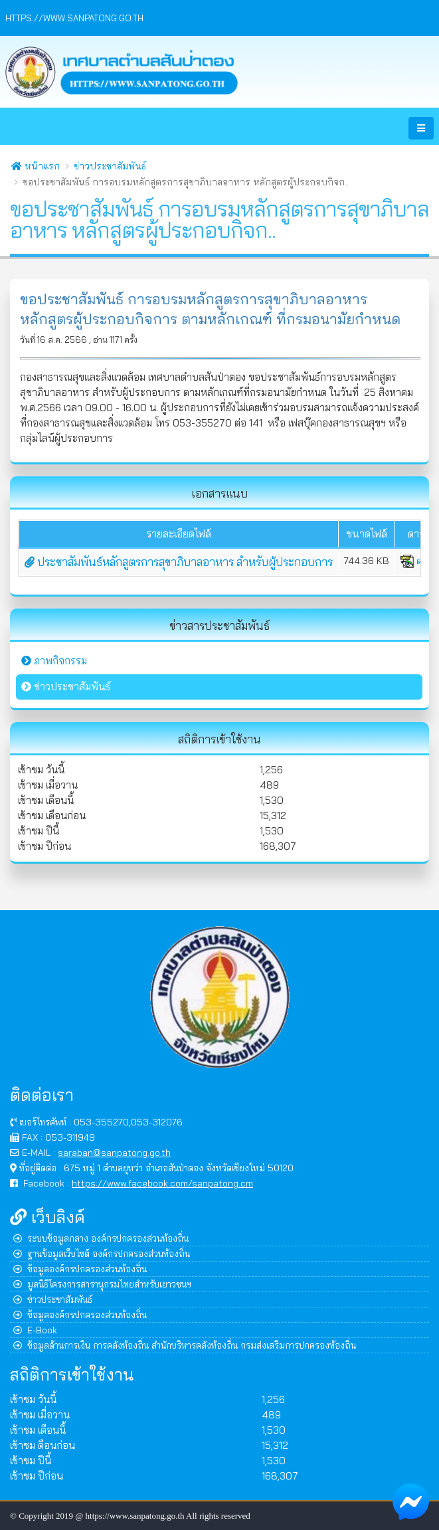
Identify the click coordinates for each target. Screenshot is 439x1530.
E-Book (35, 1329)
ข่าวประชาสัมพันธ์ (110, 166)
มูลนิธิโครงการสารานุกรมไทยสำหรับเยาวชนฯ (102, 1284)
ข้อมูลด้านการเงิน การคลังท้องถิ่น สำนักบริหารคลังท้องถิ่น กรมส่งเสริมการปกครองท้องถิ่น (184, 1345)
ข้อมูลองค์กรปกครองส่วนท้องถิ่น (80, 1268)
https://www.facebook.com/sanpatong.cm (162, 1183)
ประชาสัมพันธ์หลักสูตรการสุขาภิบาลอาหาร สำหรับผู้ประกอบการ (179, 562)
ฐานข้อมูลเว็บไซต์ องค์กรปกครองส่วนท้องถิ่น (101, 1253)
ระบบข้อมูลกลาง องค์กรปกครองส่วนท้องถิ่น (101, 1238)
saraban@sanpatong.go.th (114, 1152)
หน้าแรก (35, 166)
